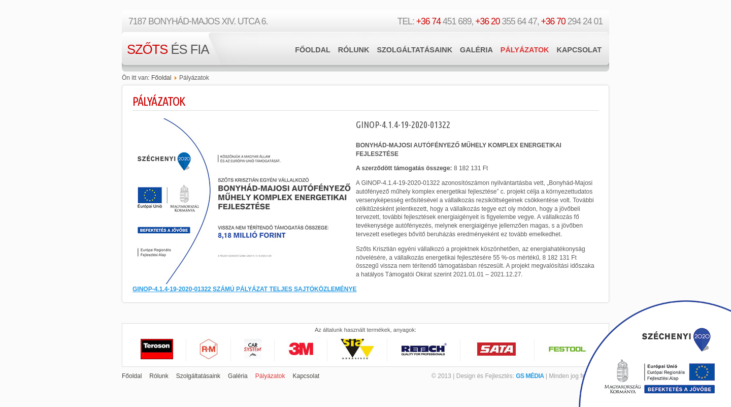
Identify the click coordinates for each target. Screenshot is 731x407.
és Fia (168, 49)
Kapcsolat (579, 50)
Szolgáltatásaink (414, 50)
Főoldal (312, 50)
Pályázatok (525, 50)
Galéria (476, 50)
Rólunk (354, 50)
